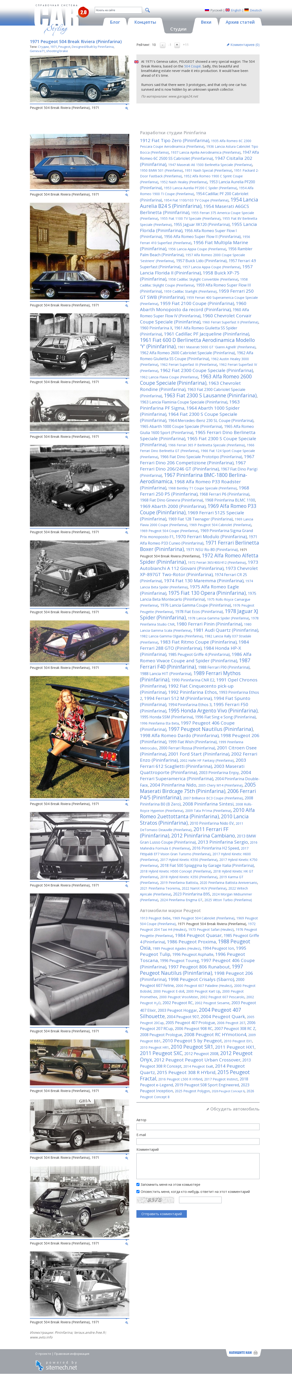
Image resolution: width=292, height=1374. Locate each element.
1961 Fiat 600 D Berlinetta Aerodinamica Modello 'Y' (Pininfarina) (197, 343)
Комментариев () (245, 44)
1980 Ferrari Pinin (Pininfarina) (209, 624)
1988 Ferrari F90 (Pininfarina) (224, 667)
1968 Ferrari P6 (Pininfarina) (224, 494)
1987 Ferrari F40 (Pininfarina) (195, 663)
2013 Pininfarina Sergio (223, 842)
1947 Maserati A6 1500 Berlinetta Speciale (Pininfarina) (210, 164)
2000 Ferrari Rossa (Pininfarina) (187, 748)
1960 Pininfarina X (156, 328)
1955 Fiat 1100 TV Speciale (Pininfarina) (190, 218)
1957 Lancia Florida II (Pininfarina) (196, 270)
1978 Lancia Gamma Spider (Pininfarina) (218, 618)
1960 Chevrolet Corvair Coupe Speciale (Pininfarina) (196, 319)
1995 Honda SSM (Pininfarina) (166, 717)
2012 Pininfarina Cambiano (203, 835)
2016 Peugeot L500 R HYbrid (180, 1079)
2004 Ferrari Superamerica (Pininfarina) (195, 775)
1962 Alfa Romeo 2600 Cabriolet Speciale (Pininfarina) (187, 352)
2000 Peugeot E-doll (168, 991)
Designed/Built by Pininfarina (93, 47)
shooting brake (57, 51)
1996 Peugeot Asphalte (192, 954)
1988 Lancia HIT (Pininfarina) (165, 673)
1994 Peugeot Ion (218, 948)
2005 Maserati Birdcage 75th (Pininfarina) (198, 787)
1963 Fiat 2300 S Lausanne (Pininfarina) (210, 395)
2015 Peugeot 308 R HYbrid (186, 1072)
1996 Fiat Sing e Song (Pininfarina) (225, 717)
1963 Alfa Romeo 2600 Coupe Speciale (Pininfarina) (196, 379)
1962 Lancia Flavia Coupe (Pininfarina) (169, 377)
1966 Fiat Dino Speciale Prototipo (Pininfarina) (201, 456)
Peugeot (64, 47)
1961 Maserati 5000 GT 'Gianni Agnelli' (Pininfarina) (217, 347)
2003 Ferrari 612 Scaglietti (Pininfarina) (193, 763)
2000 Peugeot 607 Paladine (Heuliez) (204, 985)
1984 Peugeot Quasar (198, 935)
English (236, 10)
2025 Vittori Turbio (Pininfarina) (228, 900)
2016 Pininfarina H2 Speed (215, 848)
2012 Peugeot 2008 (201, 1053)
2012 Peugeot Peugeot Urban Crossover (197, 1060)
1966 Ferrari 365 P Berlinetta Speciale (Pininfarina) (206, 445)
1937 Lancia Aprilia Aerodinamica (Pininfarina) (206, 152)
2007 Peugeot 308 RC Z (234, 1028)
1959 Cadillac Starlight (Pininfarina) (190, 291)
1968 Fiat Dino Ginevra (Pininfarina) (171, 500)
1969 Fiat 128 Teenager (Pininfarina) (200, 519)
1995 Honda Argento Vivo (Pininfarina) (213, 710)
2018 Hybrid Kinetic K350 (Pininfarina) (188, 877)
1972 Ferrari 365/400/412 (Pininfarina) (217, 562)
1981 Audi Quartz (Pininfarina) (225, 630)
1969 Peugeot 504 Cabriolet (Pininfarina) (220, 525)
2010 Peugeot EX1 (238, 1041)
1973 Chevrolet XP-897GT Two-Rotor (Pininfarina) (199, 571)
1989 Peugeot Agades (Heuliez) (177, 948)
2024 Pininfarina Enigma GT (181, 900)
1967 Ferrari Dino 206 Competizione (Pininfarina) (197, 459)
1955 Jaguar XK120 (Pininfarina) (202, 224)
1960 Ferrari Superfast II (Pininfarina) (230, 322)
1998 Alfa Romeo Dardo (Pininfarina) (179, 735)
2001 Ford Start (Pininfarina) (198, 754)
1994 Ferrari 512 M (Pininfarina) (178, 698)
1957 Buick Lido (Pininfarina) (201, 260)
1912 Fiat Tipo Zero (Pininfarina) (174, 140)
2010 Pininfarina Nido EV (212, 823)
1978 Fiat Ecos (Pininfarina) (199, 611)
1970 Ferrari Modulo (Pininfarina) (211, 536)
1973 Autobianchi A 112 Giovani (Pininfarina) (199, 565)
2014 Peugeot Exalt (198, 1066)
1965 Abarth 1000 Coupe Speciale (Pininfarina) (181, 426)
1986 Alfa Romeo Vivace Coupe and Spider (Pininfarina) (196, 657)
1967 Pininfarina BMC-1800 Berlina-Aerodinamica (193, 478)
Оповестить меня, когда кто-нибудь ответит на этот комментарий (195, 1191)
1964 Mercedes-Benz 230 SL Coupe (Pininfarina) (210, 420)
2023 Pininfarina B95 (191, 894)
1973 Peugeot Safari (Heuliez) (211, 929)
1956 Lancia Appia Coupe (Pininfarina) (197, 249)
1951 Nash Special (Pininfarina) (208, 170)
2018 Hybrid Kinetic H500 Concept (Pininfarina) (175, 871)
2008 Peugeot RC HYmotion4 (215, 1034)
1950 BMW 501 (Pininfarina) (161, 170)
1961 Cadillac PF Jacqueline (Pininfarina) (206, 334)
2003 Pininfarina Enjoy (219, 772)
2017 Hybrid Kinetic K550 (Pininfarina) (188, 859)
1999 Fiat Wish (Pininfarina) (192, 741)
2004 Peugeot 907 (183, 1016)
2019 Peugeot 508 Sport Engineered (207, 1085)
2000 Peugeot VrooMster (178, 997)
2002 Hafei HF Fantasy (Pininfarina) (207, 760)
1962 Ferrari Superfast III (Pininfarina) (188, 364)
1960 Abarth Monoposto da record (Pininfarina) (193, 306)
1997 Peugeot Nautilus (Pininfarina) (210, 729)
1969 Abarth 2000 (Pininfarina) (173, 506)
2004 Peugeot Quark (223, 1016)
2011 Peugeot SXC (161, 1053)
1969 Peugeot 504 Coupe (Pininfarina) (169, 530)
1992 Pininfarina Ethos (192, 692)
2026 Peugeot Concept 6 (228, 1091)
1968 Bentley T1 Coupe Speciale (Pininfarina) (202, 488)
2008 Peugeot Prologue (161, 1034)
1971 (53, 47)
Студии (43, 47)
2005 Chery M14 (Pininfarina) (220, 785)
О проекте (43, 1354)
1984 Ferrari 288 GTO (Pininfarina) (194, 645)
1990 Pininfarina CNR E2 (192, 680)
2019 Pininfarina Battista (179, 882)
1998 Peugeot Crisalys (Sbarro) (201, 979)
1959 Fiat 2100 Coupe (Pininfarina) (197, 303)
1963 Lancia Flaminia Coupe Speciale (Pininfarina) (183, 402)
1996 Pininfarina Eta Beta (159, 723)
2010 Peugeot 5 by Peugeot (192, 1041)
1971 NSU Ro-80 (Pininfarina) (212, 549)
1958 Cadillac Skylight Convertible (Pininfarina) (203, 279)
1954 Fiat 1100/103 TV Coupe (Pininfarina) (196, 200)
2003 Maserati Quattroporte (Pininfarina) (192, 769)
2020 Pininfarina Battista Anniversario (228, 882)
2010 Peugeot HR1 (154, 1047)
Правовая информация (71, 1354)
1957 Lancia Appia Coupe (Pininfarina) (211, 267)
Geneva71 (37, 51)
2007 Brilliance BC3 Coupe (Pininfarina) (213, 798)
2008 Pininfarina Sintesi (208, 804)
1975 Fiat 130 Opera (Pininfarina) (207, 593)
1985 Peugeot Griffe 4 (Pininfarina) (199, 654)
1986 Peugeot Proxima (191, 942)
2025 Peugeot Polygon (192, 1091)
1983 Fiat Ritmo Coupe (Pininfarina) (198, 642)
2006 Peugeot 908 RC (193, 1028)
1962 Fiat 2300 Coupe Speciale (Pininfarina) (206, 370)
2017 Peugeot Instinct (221, 1079)
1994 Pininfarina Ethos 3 (189, 704)
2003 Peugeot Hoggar (177, 1010)
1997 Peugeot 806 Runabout (199, 967)
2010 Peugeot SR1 (192, 1046)
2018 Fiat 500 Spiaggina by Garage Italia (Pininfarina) (207, 865)
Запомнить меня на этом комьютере (170, 1184)
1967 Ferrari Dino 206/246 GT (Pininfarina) (193, 466)
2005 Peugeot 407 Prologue (190, 1022)
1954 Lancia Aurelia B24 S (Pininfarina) (199, 202)
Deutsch (256, 10)
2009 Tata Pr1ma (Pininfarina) (208, 810)
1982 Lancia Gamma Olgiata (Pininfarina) (171, 636)
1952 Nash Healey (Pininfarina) (183, 182)
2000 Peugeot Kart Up (203, 991)
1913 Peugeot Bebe (155, 918)
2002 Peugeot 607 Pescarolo (222, 997)
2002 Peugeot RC (177, 1002)
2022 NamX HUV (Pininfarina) (204, 888)
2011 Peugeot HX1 (235, 1047)
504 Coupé (192, 66)
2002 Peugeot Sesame (212, 1003)
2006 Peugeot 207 (231, 1022)
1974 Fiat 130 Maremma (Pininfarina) (203, 580)
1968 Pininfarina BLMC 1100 (230, 500)
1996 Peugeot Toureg (179, 960)
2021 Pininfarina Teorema (160, 888)
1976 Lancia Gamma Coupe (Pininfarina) (195, 605)
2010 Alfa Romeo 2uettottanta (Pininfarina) (197, 813)
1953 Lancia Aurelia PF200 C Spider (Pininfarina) (200, 188)
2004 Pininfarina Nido (173, 785)
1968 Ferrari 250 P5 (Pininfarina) (194, 491)
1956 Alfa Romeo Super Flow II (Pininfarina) (202, 236)
